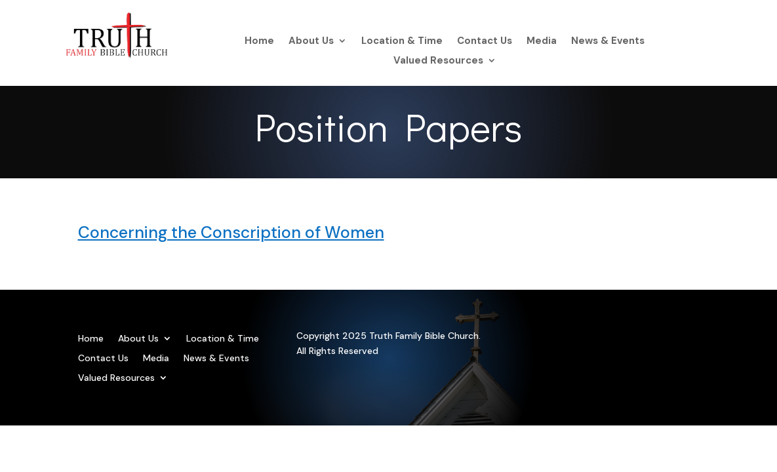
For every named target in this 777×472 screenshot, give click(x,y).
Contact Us (484, 41)
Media (542, 41)
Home (259, 41)
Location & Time (402, 41)
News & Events (608, 41)
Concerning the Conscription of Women (231, 232)
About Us (311, 41)
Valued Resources (438, 61)
